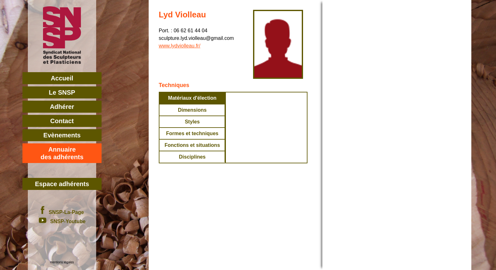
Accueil (62, 78)
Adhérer (62, 106)
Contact (62, 120)
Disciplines (192, 157)
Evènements (62, 135)
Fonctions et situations (192, 145)
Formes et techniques (192, 133)
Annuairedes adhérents (62, 153)
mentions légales (62, 262)
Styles (192, 121)
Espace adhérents (62, 183)
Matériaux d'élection (192, 98)
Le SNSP (62, 92)
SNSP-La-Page (62, 212)
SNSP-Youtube (62, 221)
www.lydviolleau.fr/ (180, 45)
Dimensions (192, 110)
